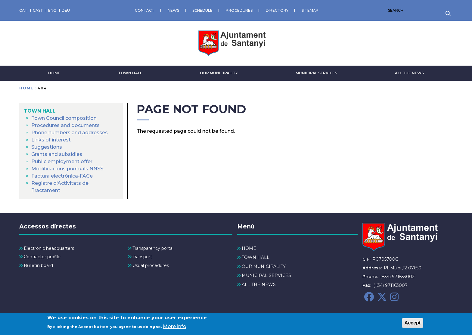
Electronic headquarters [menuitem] (49, 248)
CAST (38, 10)
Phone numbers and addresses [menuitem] (69, 132)
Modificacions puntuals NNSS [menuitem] (67, 169)
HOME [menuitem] (249, 248)
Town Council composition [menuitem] (64, 118)
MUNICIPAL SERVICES (316, 73)
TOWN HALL (130, 73)
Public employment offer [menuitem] (61, 161)
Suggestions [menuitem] (46, 147)
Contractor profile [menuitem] (42, 257)
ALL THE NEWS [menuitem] (259, 284)
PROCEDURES (239, 10)
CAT (23, 10)
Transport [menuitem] (142, 257)
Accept (413, 324)
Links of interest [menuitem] (51, 140)
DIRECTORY (277, 10)
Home (26, 88)
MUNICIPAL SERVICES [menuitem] (266, 275)
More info (174, 328)
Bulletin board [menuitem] (38, 265)
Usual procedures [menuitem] (150, 265)
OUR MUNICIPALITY (219, 73)
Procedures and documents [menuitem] (65, 125)
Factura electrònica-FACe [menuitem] (62, 176)
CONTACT (144, 10)
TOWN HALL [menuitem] (40, 111)
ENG (52, 10)
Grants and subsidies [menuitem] (56, 154)
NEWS (173, 10)
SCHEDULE (202, 10)
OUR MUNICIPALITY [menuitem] (264, 266)
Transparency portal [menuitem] (152, 248)
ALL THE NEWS (409, 73)
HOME (54, 73)
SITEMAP (310, 10)
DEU (66, 10)
